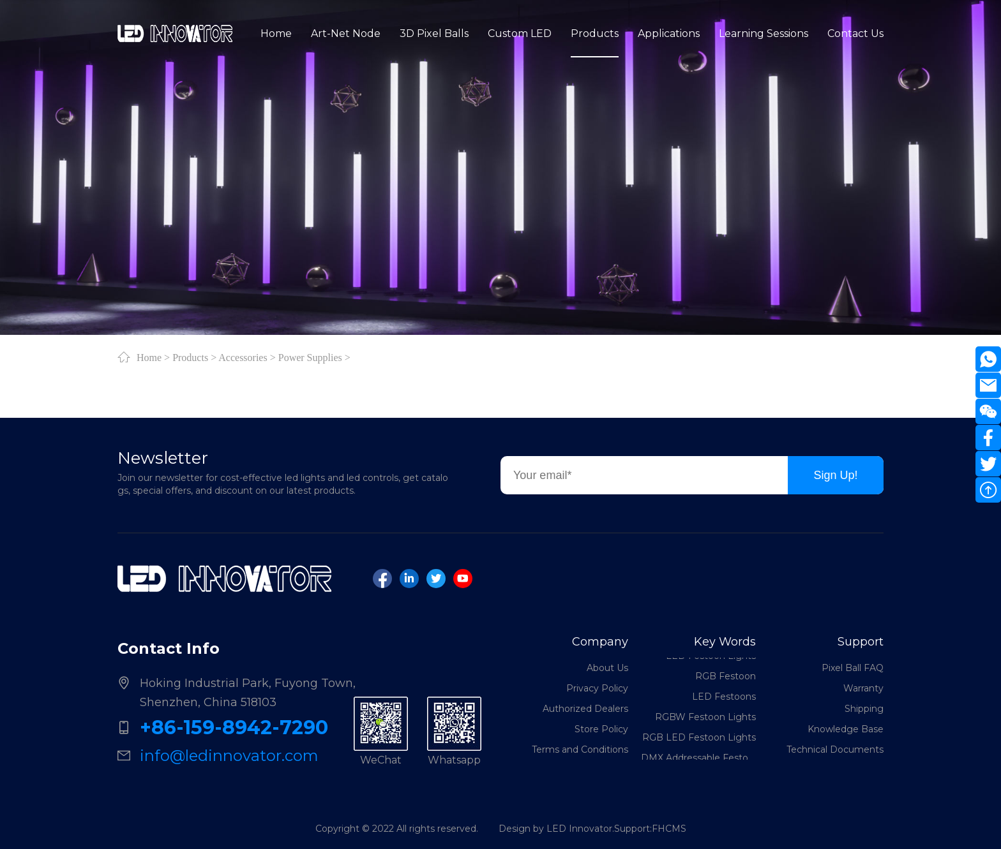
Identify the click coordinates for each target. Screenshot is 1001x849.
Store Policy (601, 729)
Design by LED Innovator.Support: (575, 828)
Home (149, 357)
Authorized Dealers (585, 708)
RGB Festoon (725, 677)
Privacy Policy (597, 688)
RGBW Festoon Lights (705, 718)
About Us (607, 668)
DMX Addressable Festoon (698, 759)
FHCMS (669, 828)
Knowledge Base (846, 729)
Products (190, 357)
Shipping (864, 708)
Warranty (863, 688)
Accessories (242, 357)
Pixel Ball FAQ (853, 668)
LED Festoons (724, 698)
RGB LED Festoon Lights (699, 738)
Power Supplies (310, 357)
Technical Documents (835, 749)
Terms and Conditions (580, 749)
